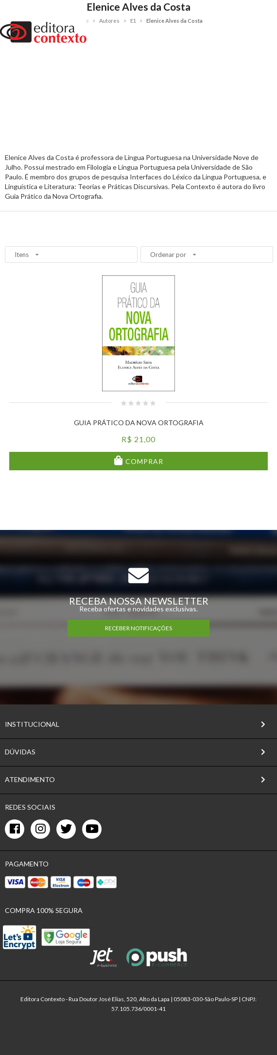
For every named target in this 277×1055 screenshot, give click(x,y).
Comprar (143, 461)
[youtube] (92, 829)
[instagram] (40, 829)
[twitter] (66, 829)
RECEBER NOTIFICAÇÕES (138, 628)
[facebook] (14, 829)
